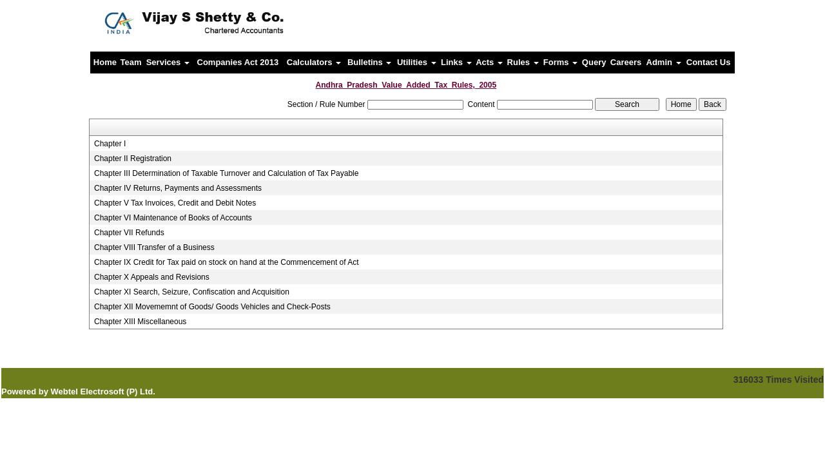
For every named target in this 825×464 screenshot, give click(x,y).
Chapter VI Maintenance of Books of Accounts (173, 217)
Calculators (314, 62)
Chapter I (110, 143)
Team (131, 62)
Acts (489, 62)
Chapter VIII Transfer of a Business (154, 247)
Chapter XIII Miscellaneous (140, 321)
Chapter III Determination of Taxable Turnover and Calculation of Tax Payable (226, 173)
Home (105, 62)
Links (456, 62)
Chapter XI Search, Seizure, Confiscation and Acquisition (191, 291)
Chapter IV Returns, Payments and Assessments (178, 188)
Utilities (416, 62)
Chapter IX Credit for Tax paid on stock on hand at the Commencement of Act (226, 262)
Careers (625, 62)
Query (594, 62)
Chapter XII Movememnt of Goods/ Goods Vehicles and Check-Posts (212, 306)
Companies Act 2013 (238, 62)
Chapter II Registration (132, 158)
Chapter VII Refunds (129, 232)
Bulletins (369, 62)
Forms (560, 62)
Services (167, 62)
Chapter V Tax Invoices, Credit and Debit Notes (175, 203)
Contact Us (708, 62)
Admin (663, 62)
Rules (523, 62)
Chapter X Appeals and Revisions (151, 277)
